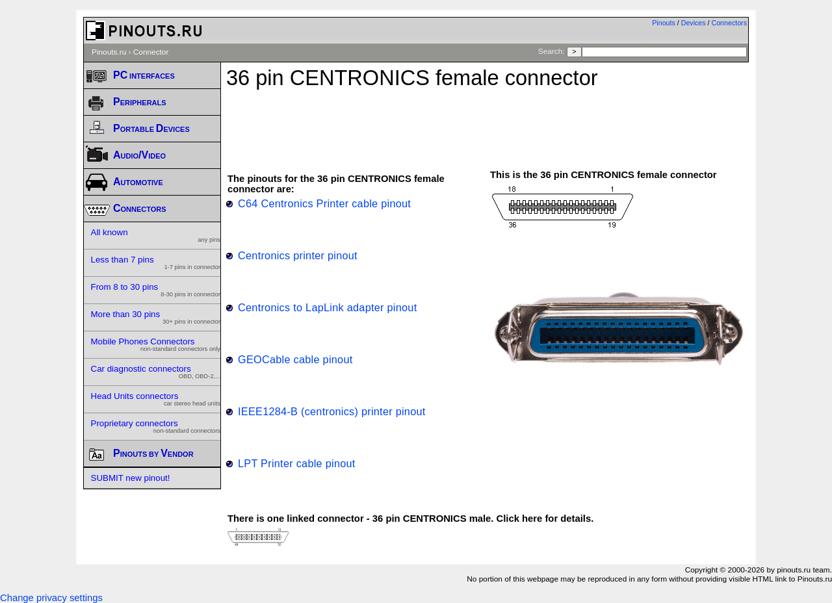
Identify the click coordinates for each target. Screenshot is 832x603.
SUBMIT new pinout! (130, 478)
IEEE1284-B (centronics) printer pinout (332, 411)
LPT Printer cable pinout (297, 463)
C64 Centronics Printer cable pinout (324, 203)
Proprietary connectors (156, 426)
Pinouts (663, 23)
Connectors (730, 23)
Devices (693, 23)
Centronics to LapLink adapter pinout (327, 307)
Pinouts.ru (109, 52)
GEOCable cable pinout (295, 359)
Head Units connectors (156, 399)
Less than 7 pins (156, 262)
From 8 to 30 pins (156, 290)
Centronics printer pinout (298, 255)
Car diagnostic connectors (156, 371)
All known (156, 235)
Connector (151, 52)
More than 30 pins (156, 317)
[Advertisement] (487, 123)
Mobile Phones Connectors (156, 344)
